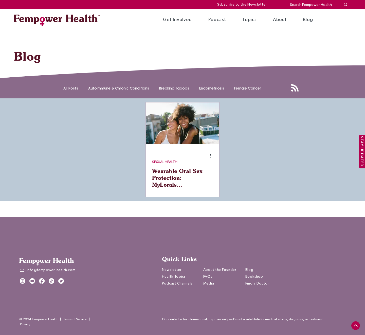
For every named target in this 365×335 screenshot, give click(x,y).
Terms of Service (74, 319)
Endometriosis (211, 88)
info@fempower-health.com (51, 270)
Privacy (25, 324)
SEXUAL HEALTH (164, 162)
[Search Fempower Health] (311, 4)
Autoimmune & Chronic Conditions (118, 88)
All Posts (70, 88)
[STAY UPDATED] (362, 151)
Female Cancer (247, 88)
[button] (177, 20)
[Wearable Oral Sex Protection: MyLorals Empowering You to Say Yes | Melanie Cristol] (182, 123)
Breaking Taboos (174, 88)
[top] (355, 325)
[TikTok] (51, 281)
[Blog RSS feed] (295, 88)
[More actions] (212, 156)
